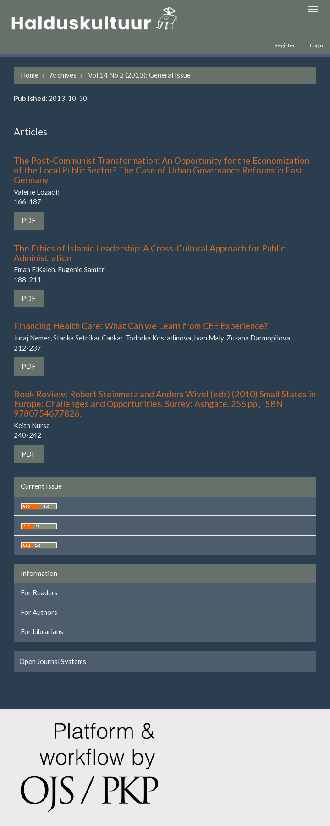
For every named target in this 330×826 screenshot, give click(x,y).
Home (29, 75)
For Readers (39, 592)
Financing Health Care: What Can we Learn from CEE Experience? (141, 325)
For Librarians (42, 631)
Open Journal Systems (52, 661)
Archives (63, 75)
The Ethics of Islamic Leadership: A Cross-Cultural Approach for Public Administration (149, 253)
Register (285, 45)
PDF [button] (29, 220)
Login (316, 45)
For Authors (39, 612)
